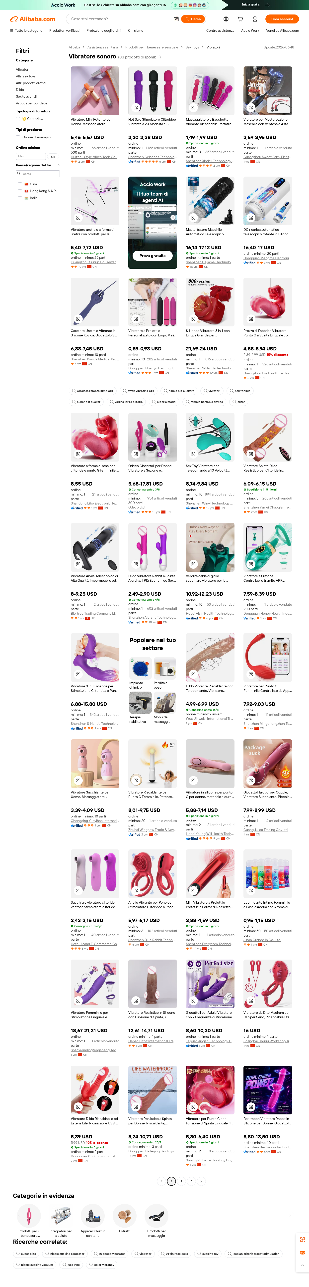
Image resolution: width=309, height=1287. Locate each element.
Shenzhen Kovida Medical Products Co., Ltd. (95, 359)
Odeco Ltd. (136, 507)
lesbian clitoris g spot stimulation (253, 1254)
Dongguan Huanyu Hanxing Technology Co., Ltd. (152, 368)
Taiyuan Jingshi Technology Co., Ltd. (210, 1041)
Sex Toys (192, 47)
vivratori (212, 391)
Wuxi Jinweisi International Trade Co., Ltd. (210, 719)
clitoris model (164, 402)
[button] (176, 19)
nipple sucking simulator (64, 1254)
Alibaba (74, 47)
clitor (238, 402)
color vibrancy (101, 1265)
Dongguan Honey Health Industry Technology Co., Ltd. (267, 613)
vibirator (143, 1254)
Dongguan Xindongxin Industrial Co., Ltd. (95, 1156)
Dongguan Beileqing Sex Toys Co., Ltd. (152, 1151)
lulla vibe (71, 1265)
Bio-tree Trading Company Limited (95, 613)
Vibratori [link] (213, 47)
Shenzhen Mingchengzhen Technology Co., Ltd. (267, 724)
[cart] (241, 20)
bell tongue (240, 391)
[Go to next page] (201, 1181)
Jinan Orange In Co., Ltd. (262, 940)
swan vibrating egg (138, 391)
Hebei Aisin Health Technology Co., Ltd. (210, 613)
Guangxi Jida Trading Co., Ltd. (265, 830)
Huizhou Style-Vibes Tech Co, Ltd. (95, 157)
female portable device (204, 402)
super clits (26, 1254)
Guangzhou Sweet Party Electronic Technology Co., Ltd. (267, 157)
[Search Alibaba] (120, 19)
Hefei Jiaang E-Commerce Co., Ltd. (95, 944)
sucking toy (207, 1254)
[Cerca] (193, 19)
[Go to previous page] (161, 1181)
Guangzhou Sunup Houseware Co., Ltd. (95, 262)
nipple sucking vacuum (34, 1265)
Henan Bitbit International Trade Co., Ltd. (152, 1041)
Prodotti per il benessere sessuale (151, 47)
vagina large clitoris (126, 402)
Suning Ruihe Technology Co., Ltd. (210, 1160)
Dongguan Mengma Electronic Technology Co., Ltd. (267, 258)
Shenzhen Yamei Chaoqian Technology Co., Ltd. (267, 507)
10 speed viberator (109, 1254)
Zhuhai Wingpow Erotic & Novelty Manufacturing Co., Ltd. (152, 830)
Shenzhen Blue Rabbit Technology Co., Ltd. (152, 940)
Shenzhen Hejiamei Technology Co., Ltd (210, 262)
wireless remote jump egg (92, 391)
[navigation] (38, 615)
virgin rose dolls (174, 1254)
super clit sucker (86, 402)
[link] (302, 1239)
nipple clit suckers (179, 391)
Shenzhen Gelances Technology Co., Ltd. (152, 157)
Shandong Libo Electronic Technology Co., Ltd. (95, 503)
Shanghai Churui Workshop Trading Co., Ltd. (267, 1041)
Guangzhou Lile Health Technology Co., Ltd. (267, 373)
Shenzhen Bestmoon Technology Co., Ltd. (267, 1147)
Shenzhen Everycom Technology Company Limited (210, 944)
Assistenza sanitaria (102, 47)
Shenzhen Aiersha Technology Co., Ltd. (152, 617)
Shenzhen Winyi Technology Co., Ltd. (210, 503)
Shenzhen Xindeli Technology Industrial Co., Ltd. (210, 161)
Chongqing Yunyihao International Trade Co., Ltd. (95, 821)
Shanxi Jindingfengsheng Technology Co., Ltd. (95, 1050)
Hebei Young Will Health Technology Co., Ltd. (210, 834)
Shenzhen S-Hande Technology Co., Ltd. (210, 368)
